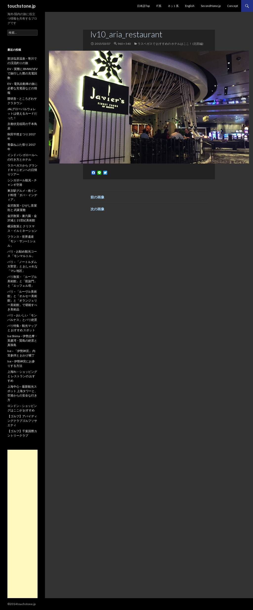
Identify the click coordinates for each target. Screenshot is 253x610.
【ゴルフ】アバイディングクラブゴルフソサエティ (22, 420)
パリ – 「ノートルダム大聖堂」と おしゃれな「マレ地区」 (22, 266)
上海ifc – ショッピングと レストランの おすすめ (22, 376)
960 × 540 (124, 44)
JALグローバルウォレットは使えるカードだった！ (22, 113)
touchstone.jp (21, 6)
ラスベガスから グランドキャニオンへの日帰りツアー (22, 170)
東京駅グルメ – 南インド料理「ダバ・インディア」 (22, 195)
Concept (232, 5)
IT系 (158, 5)
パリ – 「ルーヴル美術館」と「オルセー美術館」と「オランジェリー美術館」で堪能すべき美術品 (22, 300)
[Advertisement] (22, 524)
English (189, 5)
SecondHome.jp (211, 5)
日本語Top (143, 5)
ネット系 (173, 5)
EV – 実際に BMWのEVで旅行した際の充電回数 (22, 73)
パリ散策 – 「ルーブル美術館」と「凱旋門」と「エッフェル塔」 (22, 281)
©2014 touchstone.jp (21, 604)
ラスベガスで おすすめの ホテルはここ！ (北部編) (170, 44)
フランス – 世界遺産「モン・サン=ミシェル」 (21, 241)
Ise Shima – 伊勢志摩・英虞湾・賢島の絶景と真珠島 (22, 340)
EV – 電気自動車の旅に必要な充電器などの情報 (22, 88)
